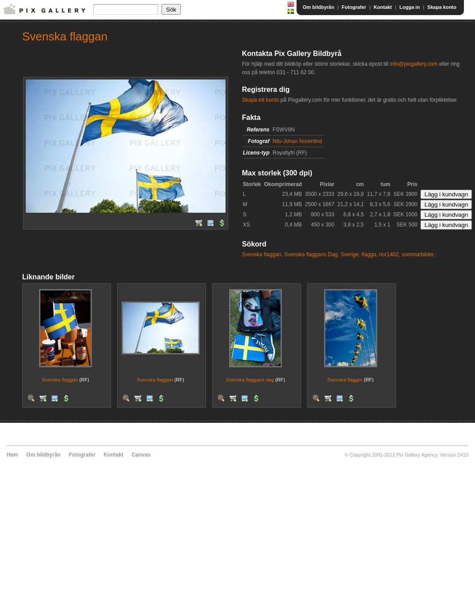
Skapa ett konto (260, 100)
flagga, (370, 254)
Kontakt (383, 7)
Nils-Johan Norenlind (297, 141)
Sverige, (350, 254)
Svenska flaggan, (262, 254)
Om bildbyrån (318, 7)
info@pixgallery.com (413, 64)
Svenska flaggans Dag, (311, 254)
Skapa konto (442, 7)
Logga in (410, 7)
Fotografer (354, 7)
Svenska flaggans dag (250, 379)
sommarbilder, (418, 254)
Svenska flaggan (60, 379)
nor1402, (389, 254)
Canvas (140, 455)
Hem (12, 455)
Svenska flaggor (345, 379)
